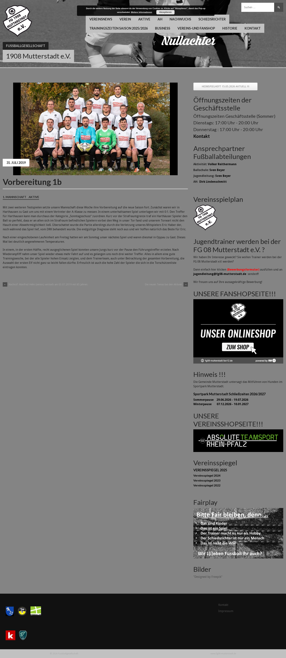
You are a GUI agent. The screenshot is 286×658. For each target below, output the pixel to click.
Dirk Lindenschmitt (213, 181)
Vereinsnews (100, 19)
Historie (229, 28)
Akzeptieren (165, 12)
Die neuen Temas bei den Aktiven (166, 284)
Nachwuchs (180, 19)
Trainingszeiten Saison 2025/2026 (118, 28)
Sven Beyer (217, 170)
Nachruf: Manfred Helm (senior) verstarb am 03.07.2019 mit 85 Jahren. (45, 284)
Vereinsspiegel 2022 (206, 485)
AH (160, 19)
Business (162, 28)
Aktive (144, 19)
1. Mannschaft (14, 197)
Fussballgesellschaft (25, 46)
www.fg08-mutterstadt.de (223, 653)
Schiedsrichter (212, 19)
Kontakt (253, 28)
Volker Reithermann (222, 164)
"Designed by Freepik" (207, 577)
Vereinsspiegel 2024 (206, 475)
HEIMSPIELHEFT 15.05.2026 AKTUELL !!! (225, 86)
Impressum (225, 611)
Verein (125, 19)
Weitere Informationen (141, 12)
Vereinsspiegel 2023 (206, 480)
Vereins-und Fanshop (196, 28)
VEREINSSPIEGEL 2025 (210, 470)
